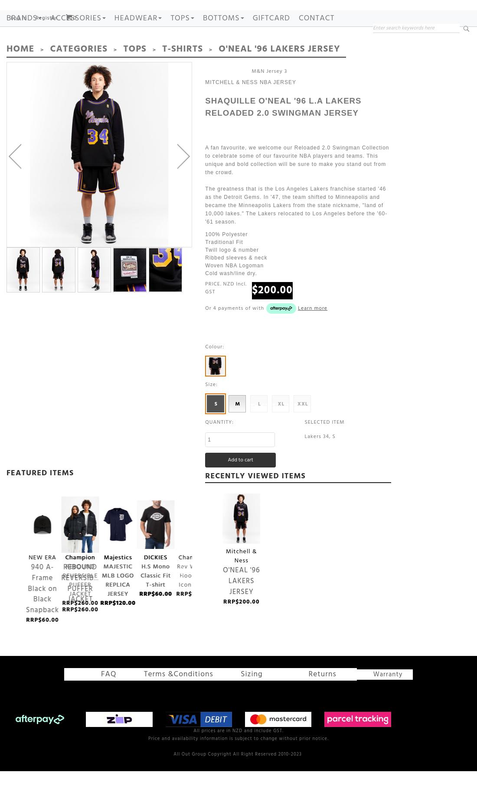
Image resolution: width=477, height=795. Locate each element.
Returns (306, 700)
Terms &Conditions (183, 700)
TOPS (182, 47)
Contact (316, 47)
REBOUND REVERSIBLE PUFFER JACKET (80, 551)
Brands (24, 47)
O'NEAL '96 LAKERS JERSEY (241, 545)
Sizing (243, 700)
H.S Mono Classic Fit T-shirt (156, 551)
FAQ (117, 700)
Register (46, 47)
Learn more (312, 335)
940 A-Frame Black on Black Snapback (43, 551)
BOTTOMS (223, 47)
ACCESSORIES (78, 47)
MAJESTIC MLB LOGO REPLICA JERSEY (118, 551)
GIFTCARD (271, 47)
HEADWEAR (138, 47)
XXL (302, 431)
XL (281, 431)
